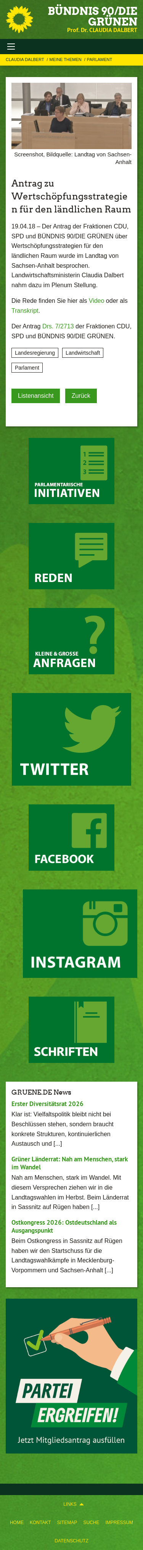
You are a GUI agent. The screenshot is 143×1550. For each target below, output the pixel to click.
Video (96, 300)
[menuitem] (17, 1522)
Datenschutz (71, 1541)
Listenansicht (35, 395)
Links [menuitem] (70, 1504)
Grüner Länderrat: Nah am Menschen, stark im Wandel (69, 1163)
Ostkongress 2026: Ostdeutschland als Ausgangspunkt (64, 1226)
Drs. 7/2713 (58, 326)
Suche (91, 1522)
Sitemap (67, 1522)
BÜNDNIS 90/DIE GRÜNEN (92, 16)
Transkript (25, 310)
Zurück (81, 395)
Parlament (99, 59)
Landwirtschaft (83, 353)
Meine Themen (66, 59)
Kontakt (40, 1522)
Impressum (119, 1522)
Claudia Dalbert (25, 59)
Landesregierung (35, 353)
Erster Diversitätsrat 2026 (47, 1104)
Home (17, 1522)
